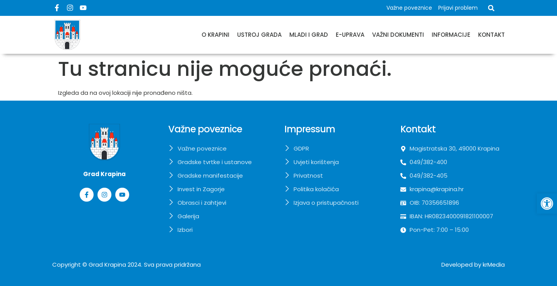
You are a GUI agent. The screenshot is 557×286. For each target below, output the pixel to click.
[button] (491, 8)
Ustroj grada (259, 35)
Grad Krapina (107, 264)
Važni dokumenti (398, 35)
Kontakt (491, 35)
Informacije (451, 35)
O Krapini (215, 35)
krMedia (494, 264)
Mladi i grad (308, 35)
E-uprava (350, 35)
